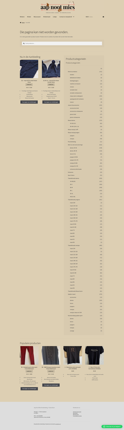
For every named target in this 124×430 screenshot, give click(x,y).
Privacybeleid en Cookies (77, 415)
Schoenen (70, 172)
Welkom (22, 17)
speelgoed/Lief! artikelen (77, 99)
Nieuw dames (71, 120)
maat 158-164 (73, 218)
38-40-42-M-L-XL (74, 126)
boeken (72, 74)
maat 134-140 (73, 212)
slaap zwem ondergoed (76, 96)
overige (72, 331)
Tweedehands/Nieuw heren (75, 291)
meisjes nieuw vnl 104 (76, 312)
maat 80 (72, 233)
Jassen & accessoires (73, 105)
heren (71, 303)
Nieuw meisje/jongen (73, 132)
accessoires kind (74, 108)
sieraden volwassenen (76, 93)
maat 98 (72, 242)
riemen (72, 87)
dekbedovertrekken (75, 77)
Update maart (72, 294)
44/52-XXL (72, 196)
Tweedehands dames (73, 178)
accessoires (73, 297)
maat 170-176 (73, 221)
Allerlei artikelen (72, 71)
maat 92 (72, 239)
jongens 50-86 (74, 157)
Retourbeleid (75, 413)
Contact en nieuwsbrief (65, 17)
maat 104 (72, 202)
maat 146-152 (73, 215)
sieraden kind (73, 90)
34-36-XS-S (73, 123)
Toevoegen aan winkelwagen (29, 102)
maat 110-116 (73, 206)
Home (23, 22)
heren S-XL (73, 154)
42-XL (71, 193)
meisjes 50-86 (73, 163)
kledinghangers (74, 81)
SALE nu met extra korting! (75, 145)
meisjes (72, 138)
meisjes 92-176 (74, 166)
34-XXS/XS (72, 181)
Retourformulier (76, 414)
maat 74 (72, 230)
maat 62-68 (73, 227)
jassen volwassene (75, 117)
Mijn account (37, 17)
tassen (72, 102)
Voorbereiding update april (75, 315)
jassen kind (73, 114)
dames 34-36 (73, 148)
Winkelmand (46, 17)
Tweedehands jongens (74, 199)
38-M (71, 187)
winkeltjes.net (58, 424)
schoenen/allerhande (76, 169)
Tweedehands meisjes (74, 245)
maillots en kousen (75, 84)
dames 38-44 (73, 151)
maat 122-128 (73, 209)
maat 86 (72, 236)
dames (72, 300)
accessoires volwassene (76, 111)
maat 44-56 (73, 224)
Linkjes (55, 17)
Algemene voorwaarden (77, 411)
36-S (71, 184)
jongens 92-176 (74, 160)
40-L (71, 190)
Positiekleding (72, 141)
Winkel (29, 17)
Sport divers (71, 175)
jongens (72, 135)
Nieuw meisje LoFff (73, 129)
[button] (111, 426)
